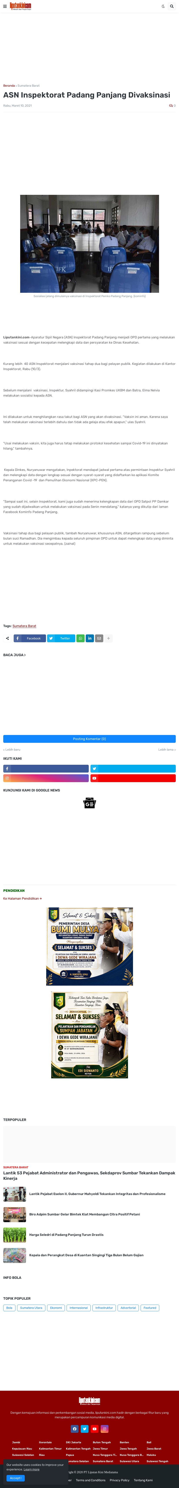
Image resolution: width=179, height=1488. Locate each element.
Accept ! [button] (15, 1478)
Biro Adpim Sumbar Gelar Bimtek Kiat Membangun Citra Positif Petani (84, 1214)
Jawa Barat (154, 1448)
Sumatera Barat (28, 85)
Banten (124, 1442)
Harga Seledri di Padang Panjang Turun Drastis (66, 1235)
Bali (149, 1442)
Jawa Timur (100, 1448)
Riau (42, 1455)
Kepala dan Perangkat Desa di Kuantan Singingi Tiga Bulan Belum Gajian (86, 1255)
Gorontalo (45, 1442)
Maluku (151, 1455)
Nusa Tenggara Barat (133, 1455)
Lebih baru (12, 749)
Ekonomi (56, 1308)
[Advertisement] (89, 48)
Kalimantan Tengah (78, 1448)
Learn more (31, 1469)
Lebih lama (166, 749)
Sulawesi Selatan (23, 1455)
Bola (9, 1308)
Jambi (16, 1442)
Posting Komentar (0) (89, 739)
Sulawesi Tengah (157, 1461)
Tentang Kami (143, 1480)
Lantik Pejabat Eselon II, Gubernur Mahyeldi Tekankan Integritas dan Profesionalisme (97, 1194)
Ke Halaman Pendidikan (22, 898)
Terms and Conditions (90, 1480)
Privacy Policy (120, 1480)
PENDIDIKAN (14, 891)
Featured (150, 1308)
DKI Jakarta (73, 1442)
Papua (70, 1455)
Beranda (9, 85)
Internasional (79, 1308)
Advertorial (128, 1308)
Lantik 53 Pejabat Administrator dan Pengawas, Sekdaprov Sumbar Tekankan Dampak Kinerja (89, 1175)
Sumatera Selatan (77, 1461)
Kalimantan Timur (50, 1448)
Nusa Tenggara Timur (106, 1455)
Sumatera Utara (31, 1308)
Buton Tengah (102, 1442)
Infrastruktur (104, 1308)
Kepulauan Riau (22, 1448)
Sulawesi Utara (129, 1461)
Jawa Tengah (128, 1448)
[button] (5, 6)
